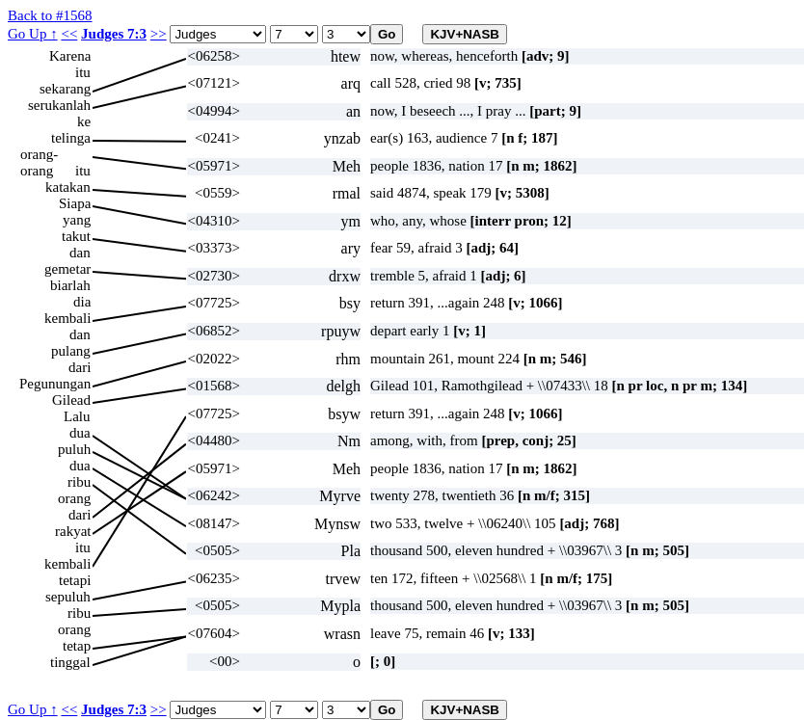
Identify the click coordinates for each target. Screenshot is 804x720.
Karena (70, 56)
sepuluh (68, 596)
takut (76, 236)
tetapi (75, 580)
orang (74, 498)
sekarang (65, 88)
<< (69, 33)
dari (79, 367)
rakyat (73, 531)
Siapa (75, 203)
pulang (71, 351)
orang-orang (39, 155)
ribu (79, 482)
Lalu (77, 416)
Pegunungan (55, 383)
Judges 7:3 (114, 33)
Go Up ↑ (33, 33)
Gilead (71, 400)
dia (82, 301)
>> (158, 33)
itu (83, 72)
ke (84, 121)
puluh (74, 449)
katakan (68, 187)
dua (80, 432)
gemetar (67, 269)
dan (80, 252)
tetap (77, 645)
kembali (67, 318)
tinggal (70, 662)
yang (77, 219)
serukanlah (59, 105)
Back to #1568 (50, 15)
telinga (71, 138)
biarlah (70, 285)
